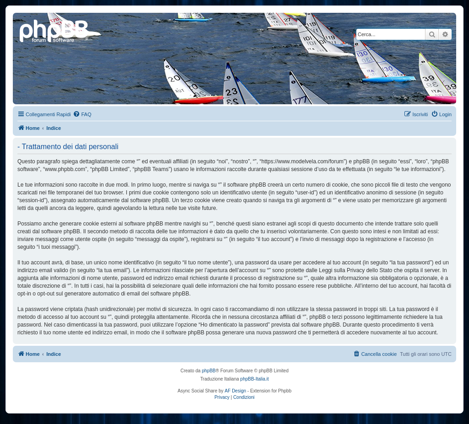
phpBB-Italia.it (254, 378)
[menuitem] (82, 114)
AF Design (235, 390)
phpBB (209, 370)
